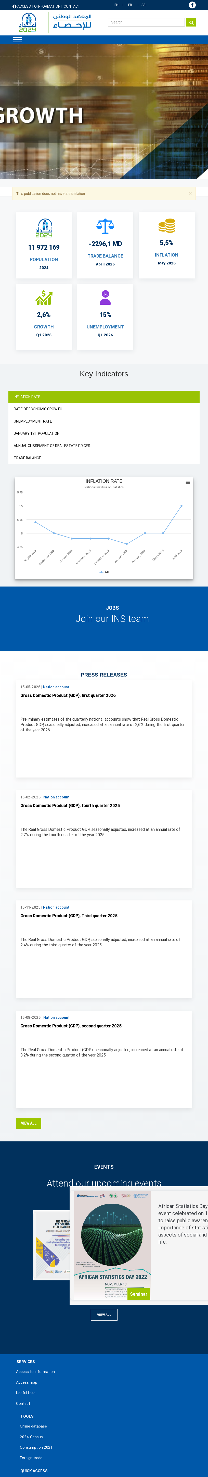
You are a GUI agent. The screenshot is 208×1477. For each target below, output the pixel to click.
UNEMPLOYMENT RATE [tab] (33, 421)
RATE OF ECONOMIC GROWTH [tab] (38, 409)
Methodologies (32, 1410)
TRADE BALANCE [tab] (27, 458)
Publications (30, 1389)
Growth (44, 326)
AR (143, 5)
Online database (33, 1324)
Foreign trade (31, 1356)
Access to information (38, 6)
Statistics (28, 1400)
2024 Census (31, 1335)
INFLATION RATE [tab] (27, 397)
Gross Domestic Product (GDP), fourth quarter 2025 (70, 703)
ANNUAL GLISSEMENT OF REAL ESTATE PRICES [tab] (52, 446)
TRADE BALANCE (105, 256)
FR (130, 5)
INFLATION (166, 255)
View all (28, 1021)
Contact (72, 6)
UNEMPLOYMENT (105, 326)
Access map (26, 1280)
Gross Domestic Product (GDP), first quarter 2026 (68, 593)
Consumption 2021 (36, 1345)
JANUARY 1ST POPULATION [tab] (36, 433)
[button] (190, 193)
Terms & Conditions (31, 1463)
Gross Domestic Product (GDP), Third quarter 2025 (69, 813)
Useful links (25, 1291)
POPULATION (44, 259)
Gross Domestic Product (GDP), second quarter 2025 (71, 924)
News (24, 1379)
